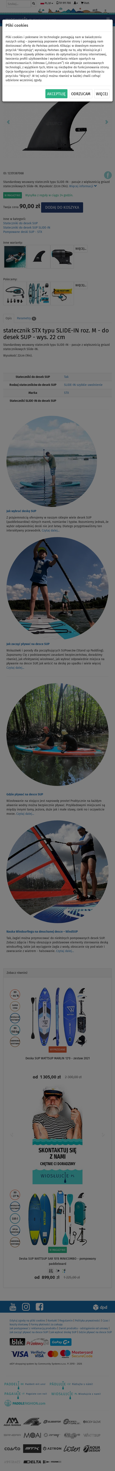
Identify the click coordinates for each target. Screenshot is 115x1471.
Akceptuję (56, 94)
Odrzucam (80, 94)
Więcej (102, 94)
